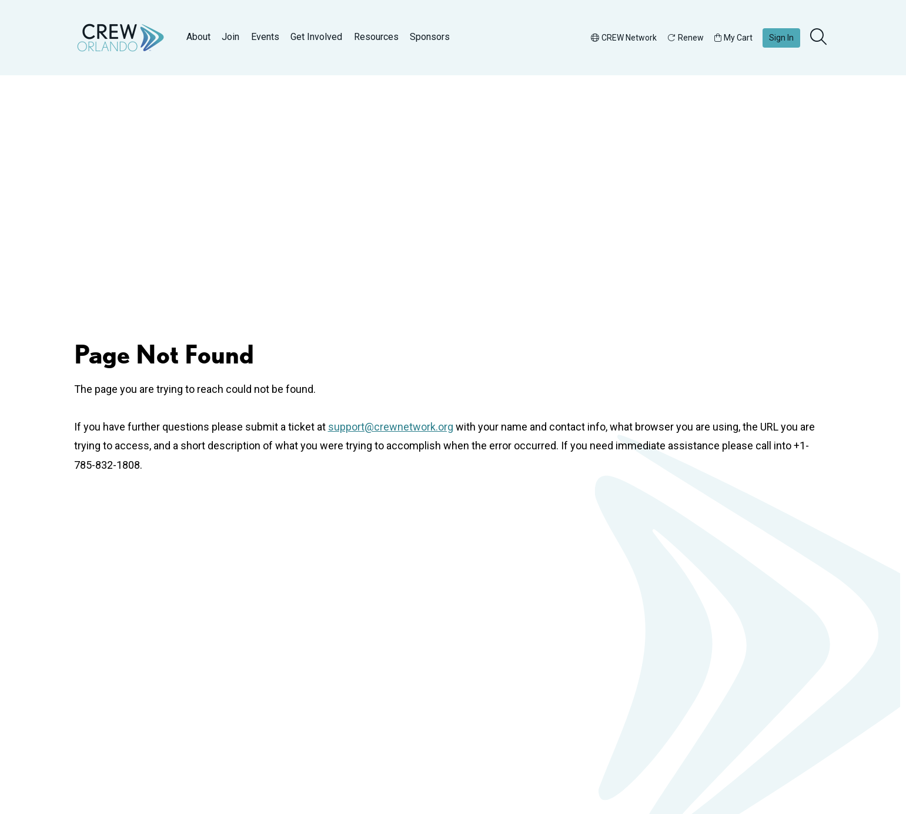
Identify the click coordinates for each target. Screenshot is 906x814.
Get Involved (316, 36)
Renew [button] (685, 37)
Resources (376, 36)
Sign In (781, 37)
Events (265, 36)
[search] (820, 37)
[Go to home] (120, 38)
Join (230, 36)
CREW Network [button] (624, 37)
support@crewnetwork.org (390, 427)
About (198, 36)
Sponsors (430, 36)
